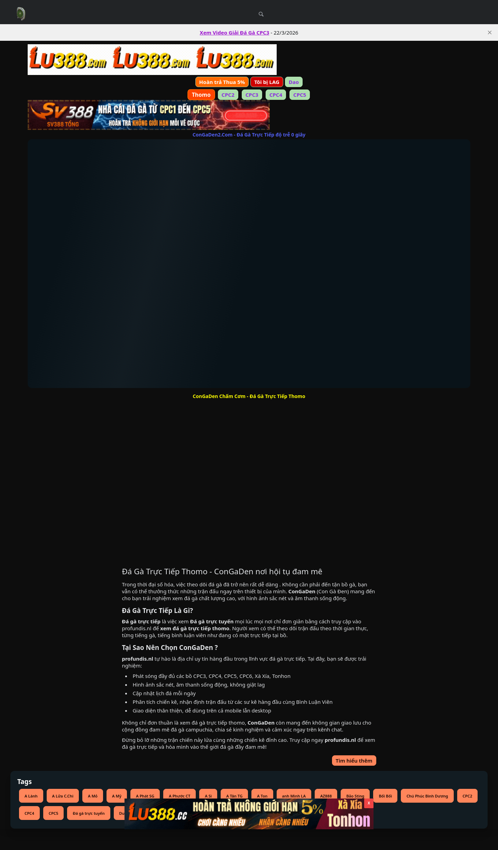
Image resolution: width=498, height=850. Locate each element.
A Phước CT (179, 796)
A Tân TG (234, 796)
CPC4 (275, 94)
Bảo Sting (355, 796)
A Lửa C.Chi (63, 796)
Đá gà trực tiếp (141, 621)
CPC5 (299, 94)
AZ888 (326, 796)
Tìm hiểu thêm (354, 760)
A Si (208, 796)
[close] (489, 32)
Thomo (201, 94)
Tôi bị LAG (266, 81)
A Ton (262, 796)
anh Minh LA (294, 796)
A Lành (31, 796)
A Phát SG (145, 796)
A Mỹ (116, 796)
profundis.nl (136, 628)
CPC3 (252, 94)
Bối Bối (385, 796)
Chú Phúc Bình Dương (427, 796)
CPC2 (228, 94)
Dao (294, 81)
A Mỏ (93, 796)
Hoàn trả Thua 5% (222, 81)
